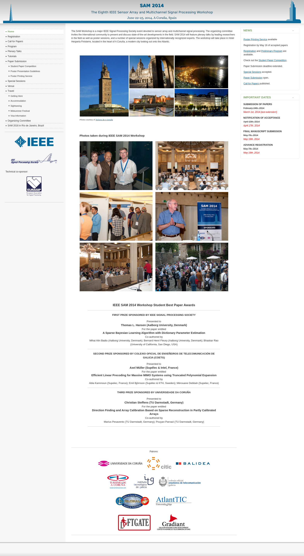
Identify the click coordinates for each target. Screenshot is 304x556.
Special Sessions (252, 72)
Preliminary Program (271, 51)
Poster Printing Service (255, 39)
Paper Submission (253, 77)
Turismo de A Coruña (104, 120)
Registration (250, 51)
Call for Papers (251, 83)
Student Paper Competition (272, 60)
